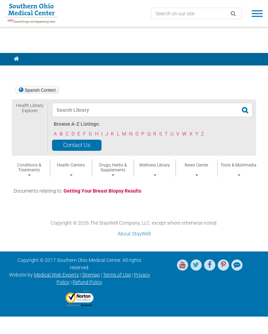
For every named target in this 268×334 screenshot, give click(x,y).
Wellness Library (154, 169)
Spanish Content (40, 90)
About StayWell (134, 233)
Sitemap (91, 275)
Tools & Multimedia (238, 169)
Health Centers (71, 169)
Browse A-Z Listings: (77, 124)
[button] (29, 123)
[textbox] (132, 110)
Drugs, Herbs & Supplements (113, 169)
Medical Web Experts (56, 275)
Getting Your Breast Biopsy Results (102, 191)
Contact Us (76, 145)
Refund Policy (87, 282)
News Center (196, 169)
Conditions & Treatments (29, 169)
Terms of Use (117, 275)
